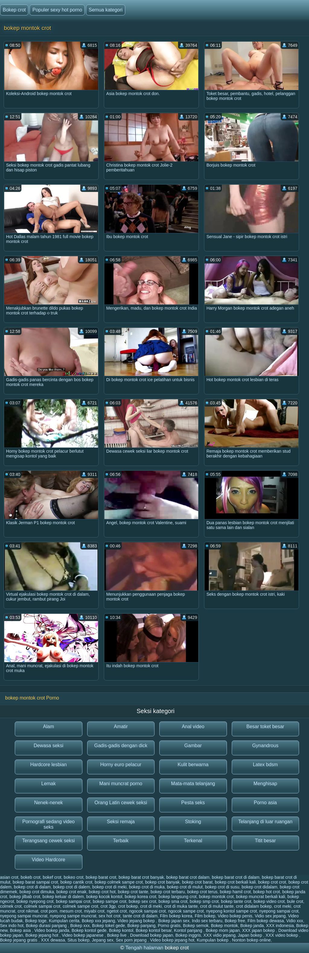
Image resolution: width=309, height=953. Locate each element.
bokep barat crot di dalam (236, 877)
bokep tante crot (236, 901)
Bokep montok (224, 925)
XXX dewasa (53, 940)
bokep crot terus (202, 891)
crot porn (49, 911)
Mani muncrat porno (120, 783)
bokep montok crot (216, 896)
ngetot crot (117, 911)
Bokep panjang (141, 925)
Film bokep (205, 915)
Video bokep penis (235, 915)
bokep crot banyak (162, 882)
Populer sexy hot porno (57, 9)
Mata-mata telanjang (193, 783)
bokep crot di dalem (71, 886)
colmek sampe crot (80, 906)
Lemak (48, 783)
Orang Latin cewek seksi (120, 802)
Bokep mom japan (223, 930)
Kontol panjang (188, 930)
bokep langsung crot (177, 896)
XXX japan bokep (259, 930)
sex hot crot (109, 915)
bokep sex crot (142, 901)
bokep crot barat (197, 882)
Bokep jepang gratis (19, 940)
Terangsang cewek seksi (48, 840)
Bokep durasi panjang (47, 925)
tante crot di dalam (140, 915)
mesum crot (71, 911)
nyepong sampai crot (278, 911)
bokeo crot (73, 877)
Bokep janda (252, 925)
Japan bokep (250, 935)
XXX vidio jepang (219, 935)
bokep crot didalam (259, 886)
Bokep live (117, 935)
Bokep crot (14, 9)
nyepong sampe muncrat (73, 915)
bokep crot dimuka (37, 891)
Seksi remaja (121, 821)
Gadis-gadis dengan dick (120, 745)
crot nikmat (28, 911)
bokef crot (52, 877)
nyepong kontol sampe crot (231, 911)
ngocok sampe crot (186, 911)
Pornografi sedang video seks (48, 824)
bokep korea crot (140, 896)
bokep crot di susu (222, 886)
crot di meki (151, 906)
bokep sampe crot (109, 901)
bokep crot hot (102, 891)
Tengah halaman (145, 948)
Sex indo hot (12, 925)
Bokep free (235, 920)
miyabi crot (94, 911)
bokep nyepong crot (34, 901)
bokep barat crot (101, 877)
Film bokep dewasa (265, 920)
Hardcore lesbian (48, 764)
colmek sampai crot (42, 906)
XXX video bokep (282, 935)
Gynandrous (265, 745)
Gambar (193, 745)
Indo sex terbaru (207, 920)
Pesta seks (193, 802)
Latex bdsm (265, 764)
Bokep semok (196, 925)
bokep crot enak (71, 891)
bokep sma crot (172, 901)
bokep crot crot (272, 882)
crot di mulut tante (217, 906)
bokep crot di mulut (184, 886)
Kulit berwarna (193, 764)
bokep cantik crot (76, 882)
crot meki (282, 906)
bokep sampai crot (73, 901)
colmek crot (11, 906)
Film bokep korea (176, 915)
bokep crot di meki (109, 886)
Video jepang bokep (136, 920)
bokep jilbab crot (24, 896)
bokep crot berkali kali (235, 882)
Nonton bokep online (251, 940)
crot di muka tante (181, 906)
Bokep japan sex (174, 920)
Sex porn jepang (132, 940)
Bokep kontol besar (154, 930)
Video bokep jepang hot (172, 940)
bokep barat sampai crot (35, 882)
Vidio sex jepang (270, 915)
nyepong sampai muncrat (23, 915)
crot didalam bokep (254, 906)
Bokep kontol (121, 930)
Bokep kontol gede (89, 930)
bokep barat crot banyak (141, 877)
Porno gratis (169, 925)
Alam (48, 726)
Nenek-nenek (48, 802)
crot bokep (128, 906)
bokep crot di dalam (32, 886)
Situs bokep (78, 940)
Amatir (121, 726)
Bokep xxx (80, 925)
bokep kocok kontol (104, 896)
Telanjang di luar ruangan (265, 821)
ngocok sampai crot (147, 911)
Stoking (193, 821)
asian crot (9, 877)
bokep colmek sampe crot (119, 882)
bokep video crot (269, 901)
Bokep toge (35, 920)
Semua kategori (106, 9)
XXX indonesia (280, 925)
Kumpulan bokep (213, 940)
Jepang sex (102, 940)
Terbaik (121, 840)
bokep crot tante (133, 891)
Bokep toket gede (108, 925)
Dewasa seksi (48, 745)
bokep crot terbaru (168, 891)
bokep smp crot (204, 901)
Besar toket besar (265, 726)
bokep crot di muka (146, 886)
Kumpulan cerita (64, 920)
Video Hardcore (48, 859)
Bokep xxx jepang (98, 920)
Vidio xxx (294, 920)
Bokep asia (21, 930)
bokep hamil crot (235, 891)
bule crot (295, 901)
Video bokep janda (51, 930)
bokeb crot (30, 877)
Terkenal (193, 840)
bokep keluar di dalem (63, 896)
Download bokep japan (151, 935)
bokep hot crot (266, 891)
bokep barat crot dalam (187, 877)
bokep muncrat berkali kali (260, 896)
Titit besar (265, 840)
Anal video (193, 726)
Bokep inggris (188, 935)
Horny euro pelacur (120, 764)
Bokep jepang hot (42, 935)
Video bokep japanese (83, 935)
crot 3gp (108, 906)
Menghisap (265, 783)
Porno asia (265, 802)
